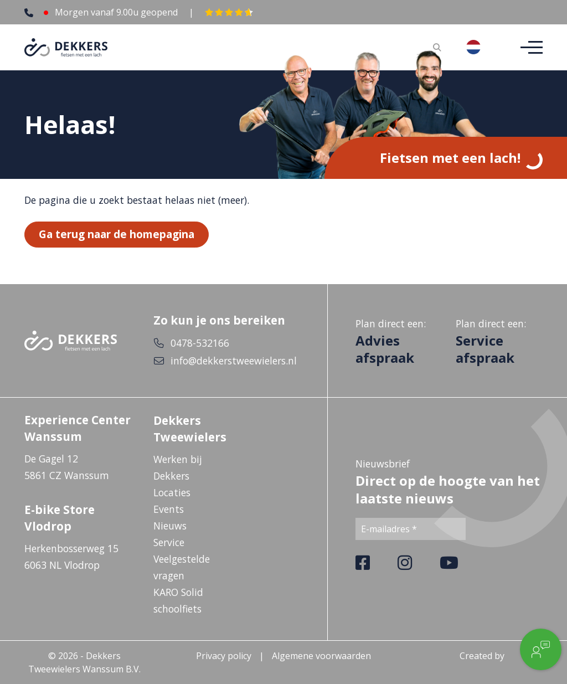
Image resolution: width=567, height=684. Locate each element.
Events (168, 509)
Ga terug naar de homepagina (116, 234)
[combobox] (482, 47)
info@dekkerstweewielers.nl (234, 360)
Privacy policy (223, 656)
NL (482, 47)
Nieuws (170, 525)
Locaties (171, 492)
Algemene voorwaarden (321, 656)
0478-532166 (200, 342)
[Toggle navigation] (528, 47)
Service (168, 542)
